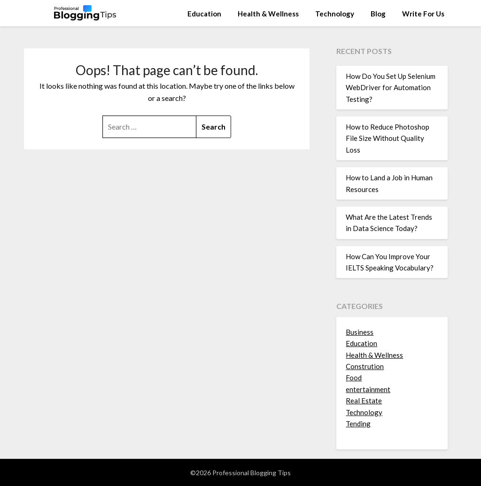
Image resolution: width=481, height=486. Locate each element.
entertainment (368, 389)
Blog (378, 13)
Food (354, 377)
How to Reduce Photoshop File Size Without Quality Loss (387, 138)
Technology (334, 13)
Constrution (365, 366)
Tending (358, 423)
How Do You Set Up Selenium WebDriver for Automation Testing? (390, 87)
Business (359, 332)
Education (204, 13)
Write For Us (423, 13)
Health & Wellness (268, 13)
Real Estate (364, 400)
